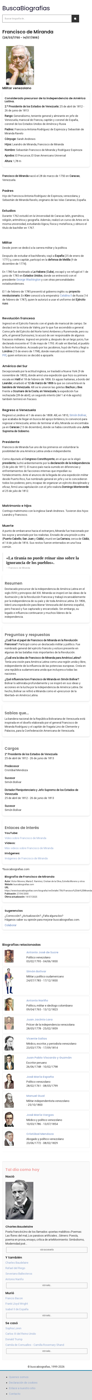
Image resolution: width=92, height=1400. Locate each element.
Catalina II (66, 295)
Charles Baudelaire (16, 1262)
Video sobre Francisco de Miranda (25, 838)
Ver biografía (47, 1250)
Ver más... (47, 1285)
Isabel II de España (16, 1309)
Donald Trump (13, 1339)
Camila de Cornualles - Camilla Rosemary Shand (34, 1344)
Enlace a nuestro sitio (22, 1388)
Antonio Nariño (14, 1279)
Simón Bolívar (77, 415)
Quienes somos (19, 1377)
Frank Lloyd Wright (16, 1303)
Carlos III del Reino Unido (20, 1333)
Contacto (14, 1393)
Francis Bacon (14, 1298)
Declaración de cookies (23, 1382)
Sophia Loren (13, 1328)
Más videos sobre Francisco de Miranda (29, 848)
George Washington (28, 279)
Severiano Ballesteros (18, 1273)
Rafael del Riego (15, 1268)
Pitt (4, 355)
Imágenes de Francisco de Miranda (26, 858)
